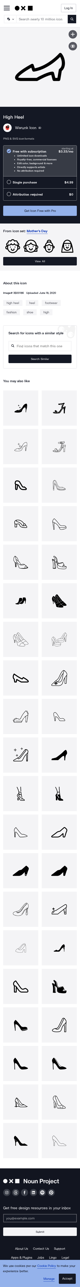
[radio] (40, 161)
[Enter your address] (40, 1218)
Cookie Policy (46, 1266)
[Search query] (40, 346)
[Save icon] (73, 34)
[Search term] (42, 19)
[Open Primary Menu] (7, 8)
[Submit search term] (72, 19)
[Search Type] (10, 19)
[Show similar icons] (73, 46)
